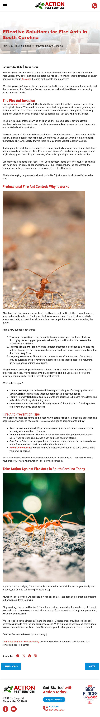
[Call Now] (45, 708)
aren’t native (18, 104)
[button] (18, 656)
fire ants (26, 79)
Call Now (54, 706)
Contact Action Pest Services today (21, 641)
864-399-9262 (56, 710)
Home (6, 45)
